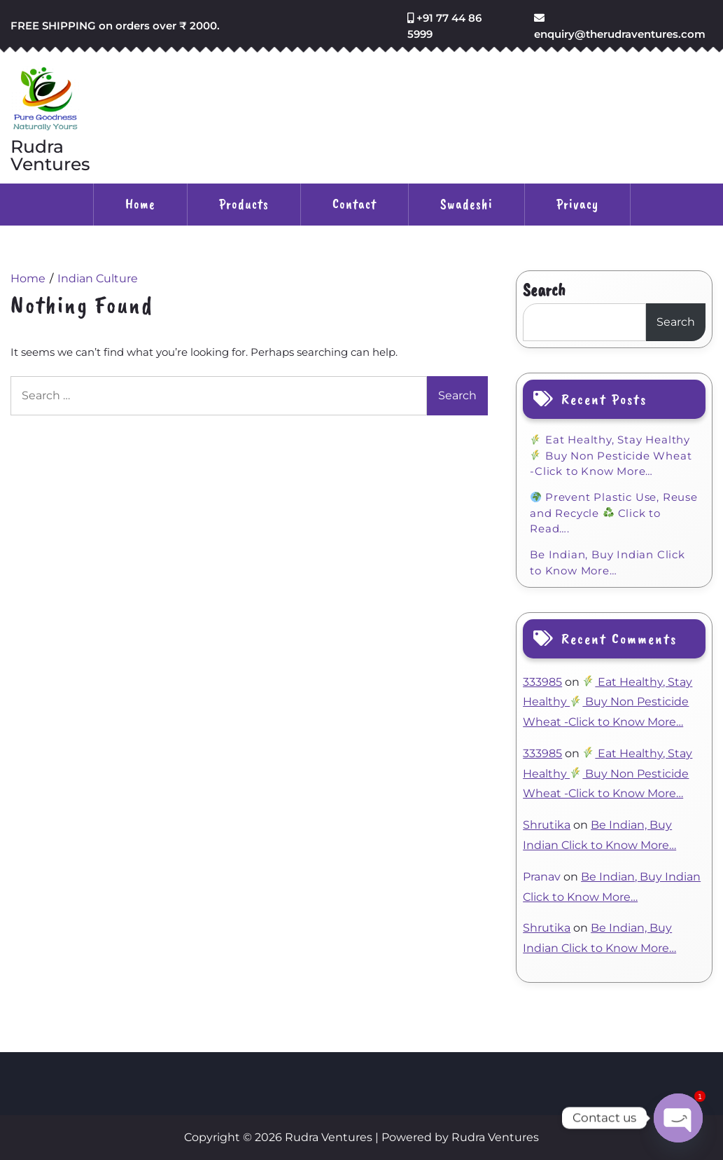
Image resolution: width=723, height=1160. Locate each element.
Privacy (577, 204)
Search (544, 290)
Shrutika (546, 824)
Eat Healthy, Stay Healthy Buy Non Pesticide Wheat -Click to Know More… (611, 455)
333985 (542, 682)
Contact (354, 204)
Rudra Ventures (50, 155)
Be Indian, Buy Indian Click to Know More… (607, 562)
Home (140, 204)
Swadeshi (466, 204)
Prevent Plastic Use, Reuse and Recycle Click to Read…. (614, 512)
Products (244, 204)
